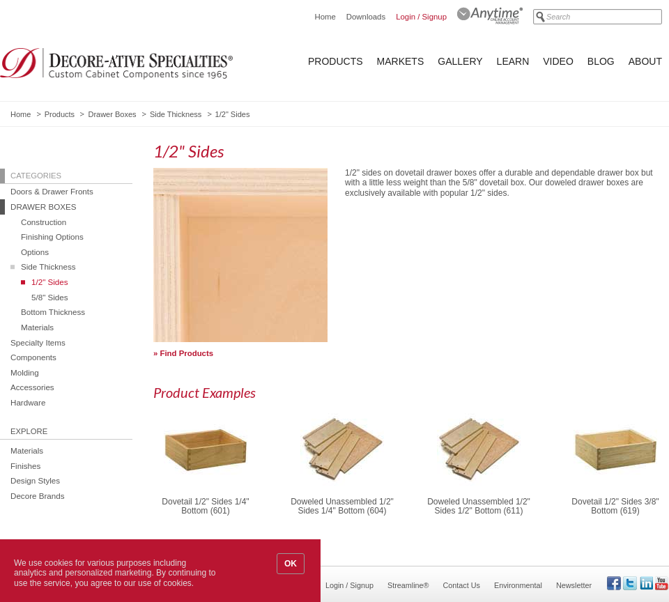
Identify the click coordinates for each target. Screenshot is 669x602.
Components (33, 357)
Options (35, 251)
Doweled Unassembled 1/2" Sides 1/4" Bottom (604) (342, 506)
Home (324, 17)
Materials (37, 327)
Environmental (518, 585)
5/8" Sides (49, 297)
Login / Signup (421, 17)
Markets (400, 61)
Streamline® (408, 585)
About (645, 61)
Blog (601, 61)
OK (290, 564)
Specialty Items (38, 342)
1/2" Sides (49, 281)
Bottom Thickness (53, 311)
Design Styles (35, 480)
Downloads (365, 17)
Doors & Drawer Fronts (51, 191)
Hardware (27, 402)
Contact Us (461, 585)
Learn (513, 61)
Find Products (187, 353)
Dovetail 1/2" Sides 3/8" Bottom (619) (615, 506)
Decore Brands (37, 495)
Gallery (460, 61)
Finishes (25, 465)
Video (558, 61)
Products (335, 61)
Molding (24, 372)
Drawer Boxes (112, 114)
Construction (43, 221)
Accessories (32, 387)
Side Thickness (175, 114)
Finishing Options (52, 236)
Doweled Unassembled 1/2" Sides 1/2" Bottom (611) (478, 506)
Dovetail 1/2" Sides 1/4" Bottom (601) (205, 506)
